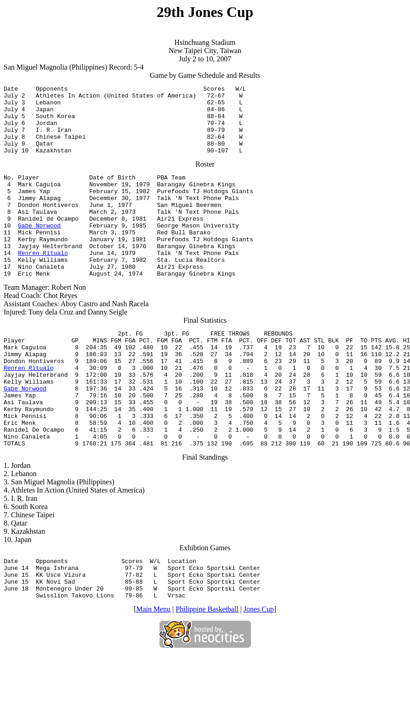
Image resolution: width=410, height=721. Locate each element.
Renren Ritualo (43, 283)
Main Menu (153, 675)
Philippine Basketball (207, 675)
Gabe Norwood (39, 250)
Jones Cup (259, 675)
